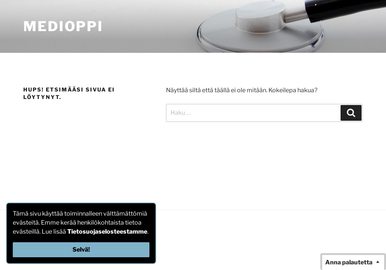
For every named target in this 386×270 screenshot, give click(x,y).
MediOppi (63, 26)
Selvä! (81, 249)
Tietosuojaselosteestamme (107, 231)
